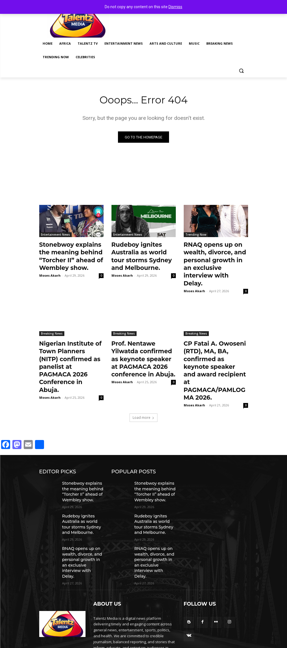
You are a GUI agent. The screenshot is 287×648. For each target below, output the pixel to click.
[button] (241, 70)
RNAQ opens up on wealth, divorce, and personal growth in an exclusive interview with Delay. (214, 257)
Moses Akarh (50, 271)
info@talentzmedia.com (133, 617)
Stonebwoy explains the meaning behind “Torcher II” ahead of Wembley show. (69, 254)
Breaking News (52, 320)
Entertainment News (55, 236)
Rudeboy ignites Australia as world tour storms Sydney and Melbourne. (139, 254)
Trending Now (195, 236)
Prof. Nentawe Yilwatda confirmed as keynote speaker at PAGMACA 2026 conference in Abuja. (140, 341)
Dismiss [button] (175, 7)
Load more (143, 379)
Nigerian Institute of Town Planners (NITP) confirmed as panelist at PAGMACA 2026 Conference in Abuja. (69, 341)
